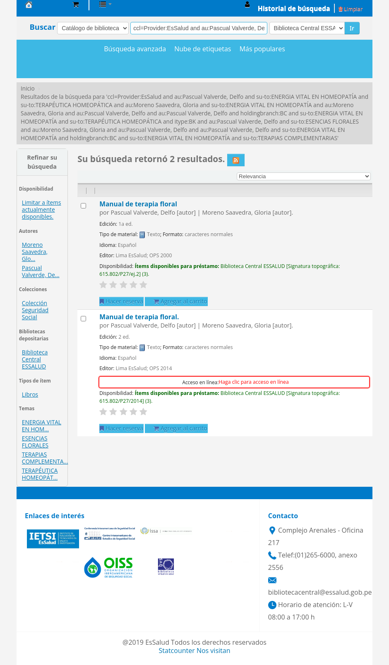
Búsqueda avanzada (135, 49)
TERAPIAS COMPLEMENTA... (45, 457)
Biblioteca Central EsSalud (45, 4)
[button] (75, 4)
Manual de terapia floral (138, 203)
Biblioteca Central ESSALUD (35, 359)
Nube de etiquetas (202, 49)
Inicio (28, 88)
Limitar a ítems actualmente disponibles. (41, 209)
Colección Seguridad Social (35, 310)
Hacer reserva (121, 301)
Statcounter (177, 650)
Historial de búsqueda (294, 8)
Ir (352, 28)
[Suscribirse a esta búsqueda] (236, 160)
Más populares (262, 49)
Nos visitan (214, 650)
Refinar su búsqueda (42, 161)
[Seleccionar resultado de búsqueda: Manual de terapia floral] (83, 205)
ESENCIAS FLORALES (35, 441)
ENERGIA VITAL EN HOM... (41, 425)
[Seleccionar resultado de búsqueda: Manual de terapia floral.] (83, 318)
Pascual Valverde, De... (41, 271)
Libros (30, 394)
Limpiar (351, 8)
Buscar (42, 27)
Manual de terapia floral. (139, 316)
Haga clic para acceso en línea (253, 381)
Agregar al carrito (180, 301)
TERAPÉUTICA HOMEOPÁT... (40, 473)
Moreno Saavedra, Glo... (35, 252)
